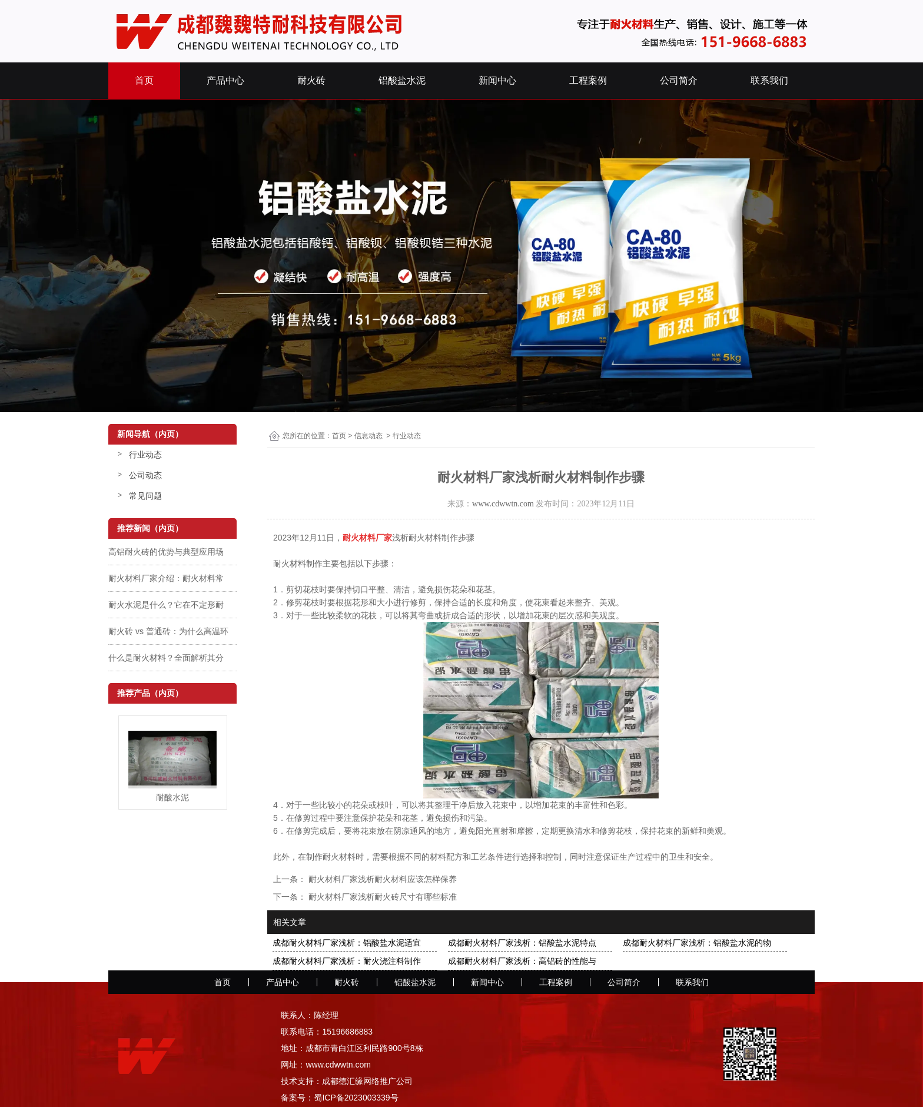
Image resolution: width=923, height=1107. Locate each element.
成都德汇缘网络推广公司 (367, 1081)
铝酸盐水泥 (402, 80)
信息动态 (368, 436)
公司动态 (145, 475)
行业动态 (145, 454)
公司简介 (679, 80)
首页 (144, 80)
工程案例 (588, 80)
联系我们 (769, 80)
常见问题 (145, 496)
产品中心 (225, 80)
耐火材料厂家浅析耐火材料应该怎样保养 (381, 879)
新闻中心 (497, 80)
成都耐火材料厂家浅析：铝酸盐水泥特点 (522, 942)
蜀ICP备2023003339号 (356, 1097)
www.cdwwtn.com (503, 503)
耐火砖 (311, 80)
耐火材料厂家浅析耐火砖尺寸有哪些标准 (381, 896)
